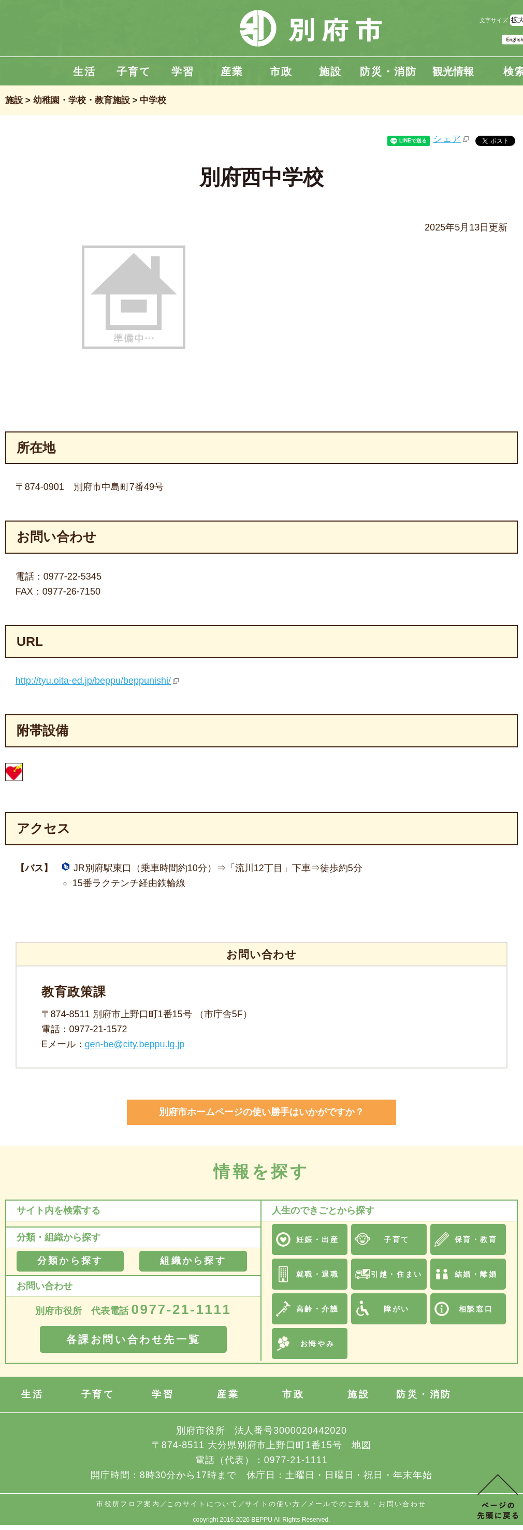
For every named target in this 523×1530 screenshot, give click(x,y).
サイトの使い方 (272, 1504)
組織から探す (193, 1260)
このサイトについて (202, 1504)
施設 (330, 71)
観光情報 (453, 71)
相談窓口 (476, 1309)
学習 (182, 71)
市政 (281, 71)
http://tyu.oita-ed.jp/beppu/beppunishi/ (93, 680)
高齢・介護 (317, 1309)
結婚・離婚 (476, 1274)
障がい (397, 1309)
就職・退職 (317, 1274)
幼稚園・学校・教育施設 (81, 100)
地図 (361, 1445)
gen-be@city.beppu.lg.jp (135, 1044)
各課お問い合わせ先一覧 (133, 1339)
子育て (134, 71)
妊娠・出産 (317, 1239)
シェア (447, 139)
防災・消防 (388, 71)
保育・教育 (476, 1239)
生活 (84, 71)
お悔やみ (317, 1343)
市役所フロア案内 (128, 1504)
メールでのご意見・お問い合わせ (367, 1504)
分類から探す (70, 1260)
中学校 (153, 100)
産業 (232, 71)
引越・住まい (396, 1274)
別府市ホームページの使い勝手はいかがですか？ (261, 1112)
